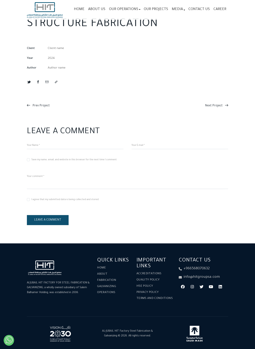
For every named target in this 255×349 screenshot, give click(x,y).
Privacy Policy (147, 292)
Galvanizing (106, 286)
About (102, 274)
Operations (106, 292)
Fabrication (106, 280)
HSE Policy (144, 286)
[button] (56, 82)
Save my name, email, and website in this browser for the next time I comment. (74, 160)
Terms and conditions (154, 298)
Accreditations (149, 273)
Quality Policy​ (148, 280)
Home (101, 268)
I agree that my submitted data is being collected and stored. (65, 199)
